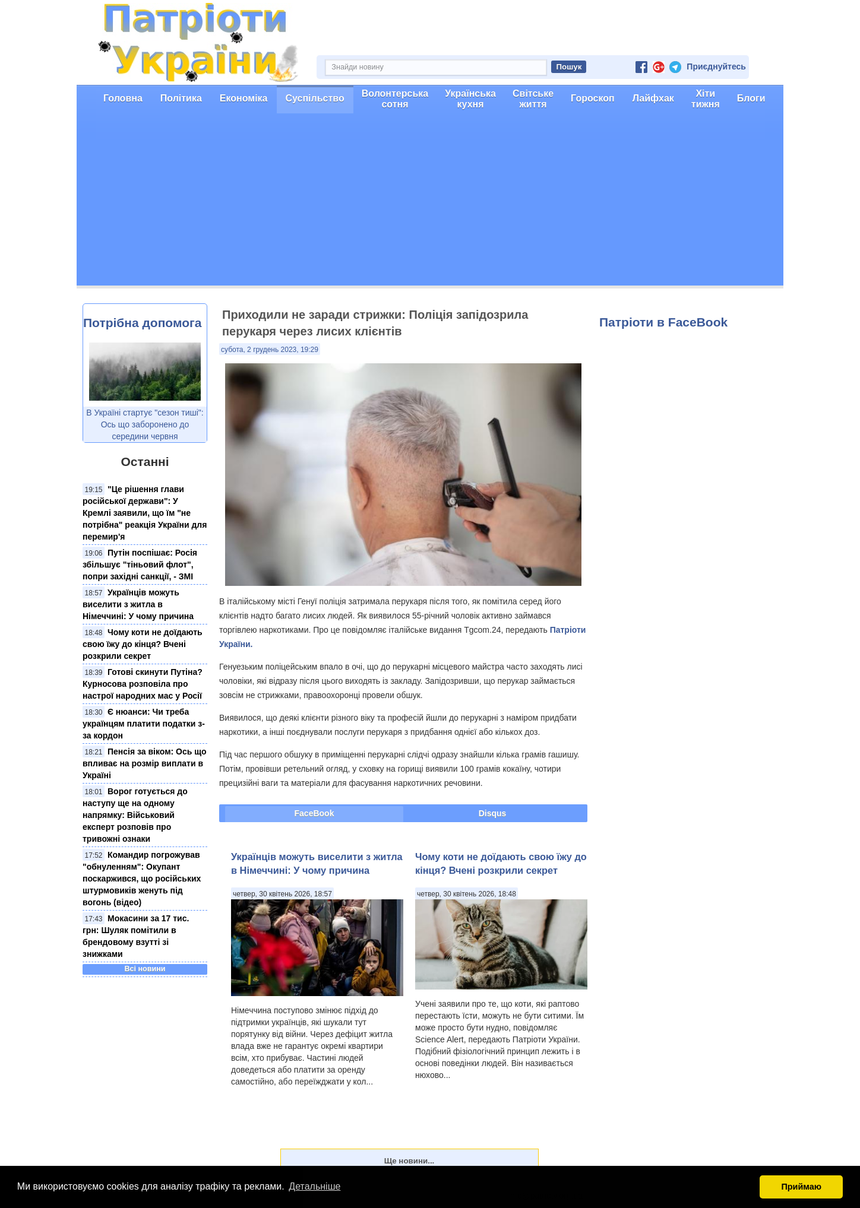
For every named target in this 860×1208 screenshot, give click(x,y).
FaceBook (314, 813)
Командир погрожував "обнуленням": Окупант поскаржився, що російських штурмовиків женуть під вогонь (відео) (142, 878)
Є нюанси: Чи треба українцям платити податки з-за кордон (144, 723)
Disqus (493, 813)
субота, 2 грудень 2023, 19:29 (269, 349)
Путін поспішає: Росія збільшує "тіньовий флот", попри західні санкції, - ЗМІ (140, 564)
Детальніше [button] (314, 1186)
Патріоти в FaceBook (663, 322)
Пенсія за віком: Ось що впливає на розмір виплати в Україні (144, 763)
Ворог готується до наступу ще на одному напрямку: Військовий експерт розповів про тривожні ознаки (135, 815)
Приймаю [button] (801, 1186)
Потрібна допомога (142, 322)
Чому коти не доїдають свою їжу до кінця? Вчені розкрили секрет (143, 644)
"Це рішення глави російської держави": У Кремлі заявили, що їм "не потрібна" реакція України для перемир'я (145, 512)
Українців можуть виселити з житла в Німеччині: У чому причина (138, 604)
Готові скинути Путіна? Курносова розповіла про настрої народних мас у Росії (143, 683)
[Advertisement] (430, 202)
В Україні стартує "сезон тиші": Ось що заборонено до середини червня (144, 424)
